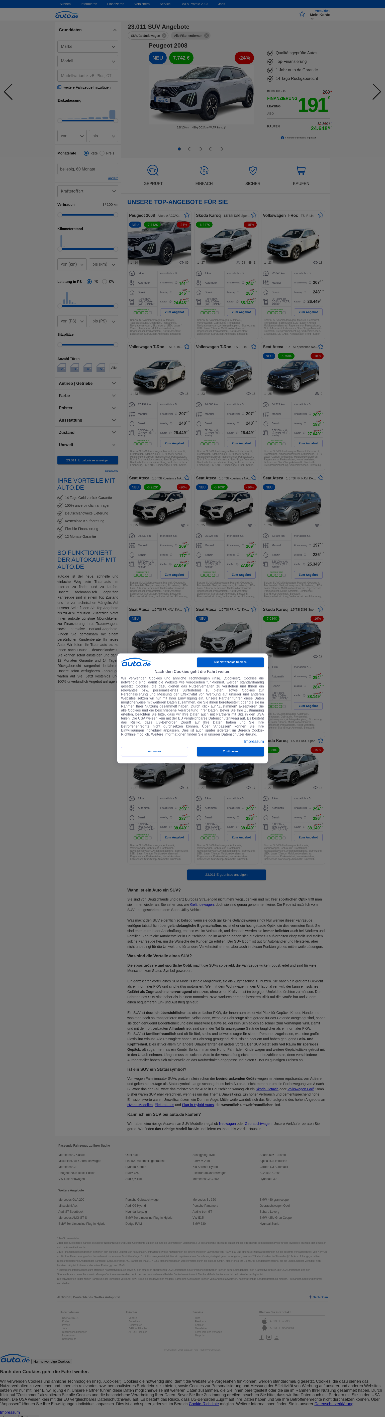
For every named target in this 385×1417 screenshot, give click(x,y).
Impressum (254, 742)
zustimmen (230, 752)
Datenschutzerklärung (238, 735)
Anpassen (154, 751)
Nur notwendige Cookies (230, 662)
